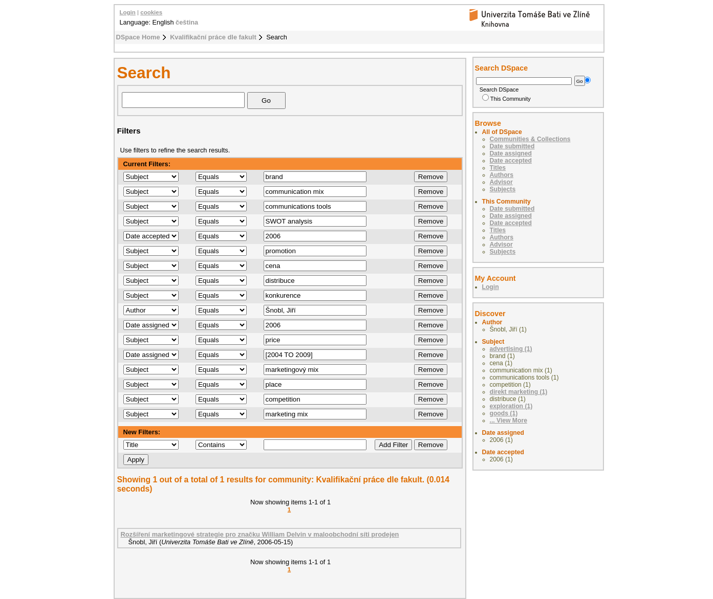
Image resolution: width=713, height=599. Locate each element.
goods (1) (504, 413)
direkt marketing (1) (519, 391)
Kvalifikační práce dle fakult (213, 37)
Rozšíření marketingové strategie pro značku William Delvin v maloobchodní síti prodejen (260, 534)
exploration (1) (511, 406)
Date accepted (511, 160)
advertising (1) (511, 348)
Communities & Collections (530, 139)
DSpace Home (138, 37)
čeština (187, 22)
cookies (151, 12)
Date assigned (511, 153)
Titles (498, 167)
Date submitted (512, 146)
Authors (502, 175)
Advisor (501, 182)
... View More (508, 420)
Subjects (503, 189)
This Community (506, 99)
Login (128, 12)
